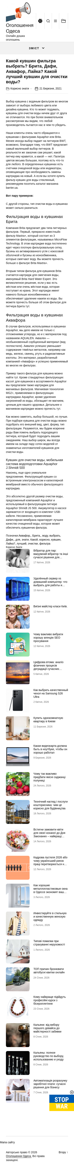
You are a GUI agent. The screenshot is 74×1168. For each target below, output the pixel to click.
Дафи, (10, 539)
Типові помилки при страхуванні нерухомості (49, 942)
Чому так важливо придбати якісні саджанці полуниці (50, 777)
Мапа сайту (7, 1142)
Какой (34, 539)
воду (45, 535)
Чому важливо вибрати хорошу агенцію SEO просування (48, 638)
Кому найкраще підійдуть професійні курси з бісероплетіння (50, 1000)
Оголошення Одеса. (19, 1156)
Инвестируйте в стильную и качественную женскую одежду (50, 917)
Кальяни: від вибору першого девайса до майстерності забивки (47, 1028)
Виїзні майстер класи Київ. (50, 606)
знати (25, 539)
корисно (44, 539)
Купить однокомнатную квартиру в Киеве (48, 719)
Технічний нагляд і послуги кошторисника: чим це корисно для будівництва (51, 805)
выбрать (55, 535)
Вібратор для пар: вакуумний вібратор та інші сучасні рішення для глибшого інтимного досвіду (51, 557)
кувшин (56, 539)
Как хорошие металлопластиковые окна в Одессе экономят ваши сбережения (51, 890)
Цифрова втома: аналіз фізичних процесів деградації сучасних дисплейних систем (49, 667)
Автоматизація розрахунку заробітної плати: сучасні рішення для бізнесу (50, 1084)
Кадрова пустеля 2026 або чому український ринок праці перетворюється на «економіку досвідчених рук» (50, 864)
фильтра (44, 543)
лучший (21, 543)
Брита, (36, 535)
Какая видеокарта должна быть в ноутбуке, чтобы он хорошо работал (50, 749)
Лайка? (10, 543)
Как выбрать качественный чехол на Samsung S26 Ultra (51, 693)
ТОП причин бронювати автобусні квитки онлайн (49, 970)
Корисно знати (19, 88)
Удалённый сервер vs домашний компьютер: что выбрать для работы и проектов (50, 583)
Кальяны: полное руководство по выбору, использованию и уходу (49, 1056)
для (17, 539)
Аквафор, (25, 535)
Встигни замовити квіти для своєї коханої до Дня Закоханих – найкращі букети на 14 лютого (49, 834)
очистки (33, 543)
